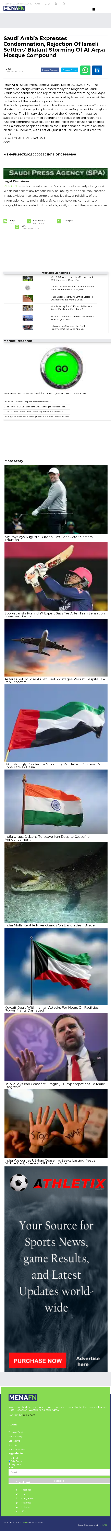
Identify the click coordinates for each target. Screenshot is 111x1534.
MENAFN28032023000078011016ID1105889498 (39, 160)
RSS (21, 1514)
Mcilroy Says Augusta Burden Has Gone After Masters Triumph (48, 543)
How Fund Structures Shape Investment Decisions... (27, 407)
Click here (29, 1418)
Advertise (13, 1448)
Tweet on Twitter (70, 75)
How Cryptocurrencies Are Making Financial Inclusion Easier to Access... (36, 422)
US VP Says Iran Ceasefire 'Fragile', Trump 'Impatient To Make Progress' (54, 1089)
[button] (56, 3)
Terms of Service (17, 1435)
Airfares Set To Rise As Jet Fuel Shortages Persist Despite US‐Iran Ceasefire (54, 685)
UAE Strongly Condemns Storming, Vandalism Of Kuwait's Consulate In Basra (52, 770)
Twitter (22, 1497)
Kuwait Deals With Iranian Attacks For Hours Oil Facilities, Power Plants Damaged (51, 1012)
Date (8, 74)
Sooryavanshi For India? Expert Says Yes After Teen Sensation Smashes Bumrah (54, 619)
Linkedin (23, 1510)
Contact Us (14, 1444)
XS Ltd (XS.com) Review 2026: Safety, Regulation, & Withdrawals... (33, 417)
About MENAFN (17, 1453)
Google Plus (25, 1501)
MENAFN (11, 90)
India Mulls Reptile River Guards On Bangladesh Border (50, 929)
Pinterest (23, 1506)
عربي (47, 3)
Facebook (23, 1493)
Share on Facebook (50, 75)
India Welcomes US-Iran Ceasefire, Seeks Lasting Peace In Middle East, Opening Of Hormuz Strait (51, 1165)
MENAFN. (24, 1525)
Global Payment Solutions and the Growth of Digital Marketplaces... (34, 412)
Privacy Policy (16, 1440)
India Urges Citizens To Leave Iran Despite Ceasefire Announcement (46, 842)
